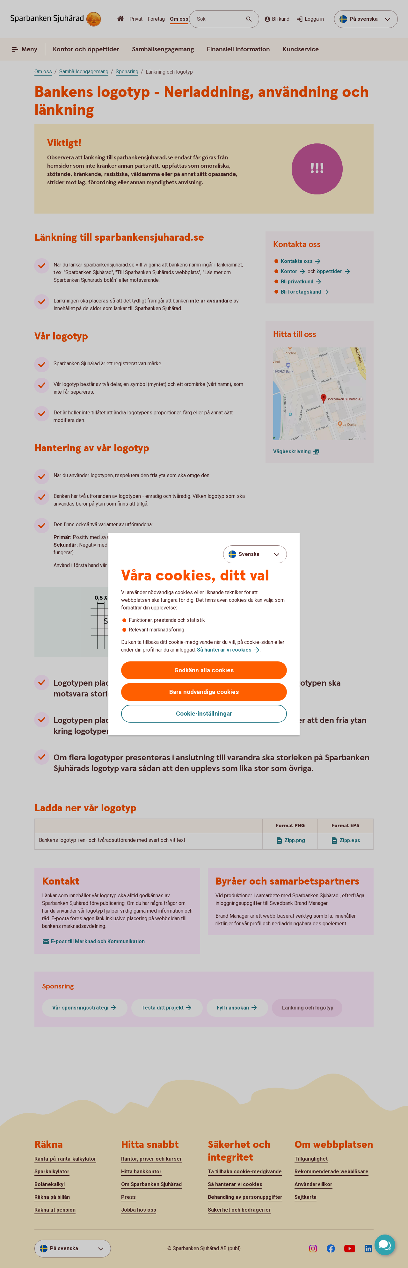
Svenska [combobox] (249, 554)
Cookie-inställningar (204, 713)
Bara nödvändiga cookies (204, 692)
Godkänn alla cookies (204, 670)
